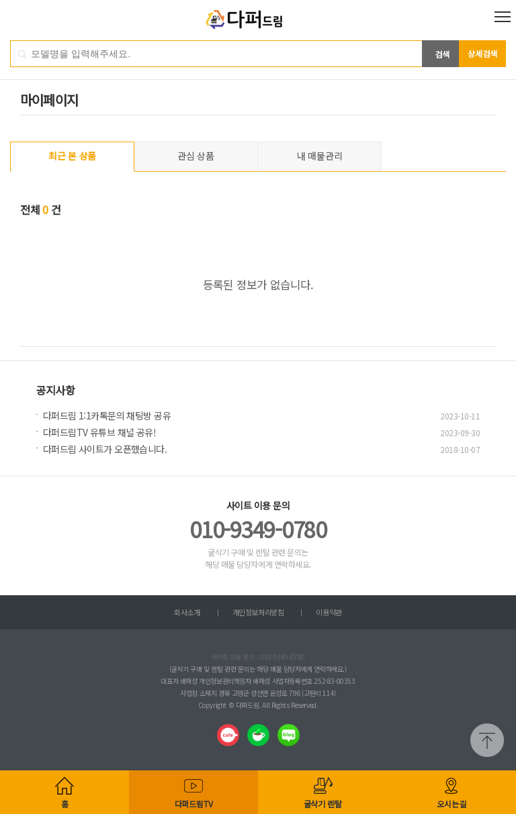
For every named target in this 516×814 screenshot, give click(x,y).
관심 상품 (195, 155)
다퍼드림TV (194, 803)
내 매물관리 (319, 155)
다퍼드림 (258, 20)
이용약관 (328, 612)
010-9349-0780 (257, 528)
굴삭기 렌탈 (323, 803)
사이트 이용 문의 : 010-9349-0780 (258, 657)
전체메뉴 (502, 17)
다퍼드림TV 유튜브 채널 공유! (99, 432)
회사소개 (187, 612)
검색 (442, 54)
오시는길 (451, 803)
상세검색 (482, 53)
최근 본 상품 (72, 155)
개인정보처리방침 (258, 612)
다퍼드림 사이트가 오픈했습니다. (105, 449)
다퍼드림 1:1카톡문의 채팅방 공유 (107, 415)
